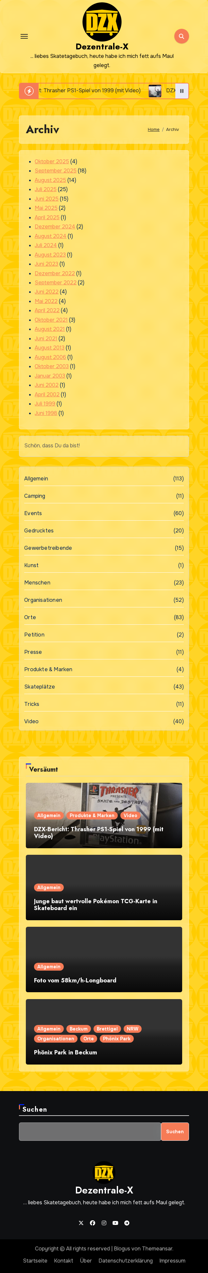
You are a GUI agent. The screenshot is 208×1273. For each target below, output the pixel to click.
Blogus (122, 1248)
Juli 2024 (46, 245)
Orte (30, 617)
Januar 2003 (50, 375)
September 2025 (56, 170)
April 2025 (47, 217)
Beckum (79, 1029)
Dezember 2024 (55, 226)
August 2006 (50, 357)
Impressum (172, 1260)
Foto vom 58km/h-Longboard (75, 980)
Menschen (37, 582)
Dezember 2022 (55, 273)
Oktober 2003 (52, 366)
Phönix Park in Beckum (65, 1052)
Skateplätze (39, 686)
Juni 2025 (47, 198)
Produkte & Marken (48, 669)
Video (31, 721)
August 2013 (49, 347)
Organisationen (43, 600)
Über (86, 1260)
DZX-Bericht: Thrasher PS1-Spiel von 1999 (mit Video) (99, 833)
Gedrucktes (39, 530)
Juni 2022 (47, 291)
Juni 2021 (46, 338)
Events (33, 513)
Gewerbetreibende (48, 548)
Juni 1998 (46, 413)
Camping (34, 496)
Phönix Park (116, 1039)
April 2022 (47, 310)
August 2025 (50, 180)
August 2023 (50, 254)
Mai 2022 (46, 301)
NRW (132, 1029)
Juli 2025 (46, 189)
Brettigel (107, 1029)
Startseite (35, 1260)
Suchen (34, 1109)
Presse (33, 652)
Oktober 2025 (52, 161)
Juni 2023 (46, 263)
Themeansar (157, 1248)
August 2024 (50, 236)
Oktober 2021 (51, 319)
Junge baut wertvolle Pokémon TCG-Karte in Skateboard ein (95, 905)
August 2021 (50, 329)
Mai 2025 (46, 208)
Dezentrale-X (102, 46)
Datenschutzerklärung (125, 1260)
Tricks (31, 704)
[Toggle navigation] (24, 36)
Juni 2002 (47, 385)
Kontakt (63, 1260)
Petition (34, 634)
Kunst (31, 565)
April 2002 (47, 394)
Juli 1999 (45, 403)
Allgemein (36, 478)
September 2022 (56, 282)
